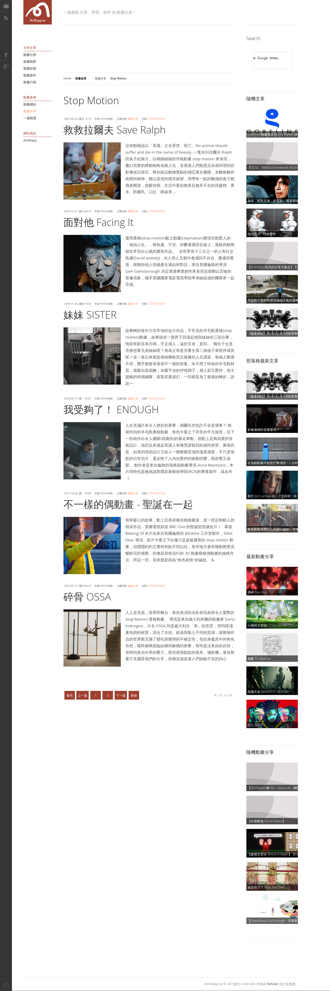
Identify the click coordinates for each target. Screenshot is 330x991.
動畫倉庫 (29, 97)
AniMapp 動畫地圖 (37, 12)
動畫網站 (29, 104)
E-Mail (6, 6)
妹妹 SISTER (90, 314)
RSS (6, 18)
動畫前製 (29, 68)
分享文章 (29, 47)
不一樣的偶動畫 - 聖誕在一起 (128, 504)
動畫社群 (29, 54)
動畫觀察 (29, 61)
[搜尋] (266, 58)
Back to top (6, 985)
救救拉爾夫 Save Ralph (114, 129)
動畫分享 (100, 78)
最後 (134, 695)
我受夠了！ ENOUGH (111, 409)
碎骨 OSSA (87, 596)
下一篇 (121, 695)
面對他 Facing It (98, 222)
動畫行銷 (29, 82)
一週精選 (29, 118)
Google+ (6, 66)
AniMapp (30, 140)
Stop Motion (156, 118)
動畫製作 (29, 75)
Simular (272, 984)
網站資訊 (29, 133)
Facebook (6, 54)
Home (67, 78)
